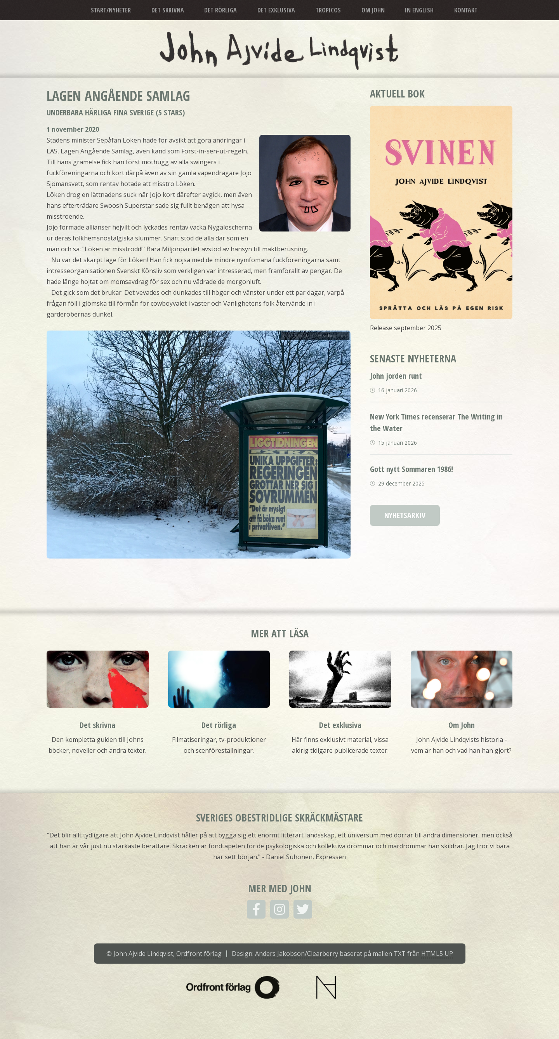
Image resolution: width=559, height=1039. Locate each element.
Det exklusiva (340, 725)
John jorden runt (396, 376)
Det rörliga (218, 725)
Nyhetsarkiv (404, 515)
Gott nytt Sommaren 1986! (411, 469)
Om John (461, 725)
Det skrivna (97, 725)
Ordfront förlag (199, 953)
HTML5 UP (437, 953)
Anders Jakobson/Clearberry (296, 953)
